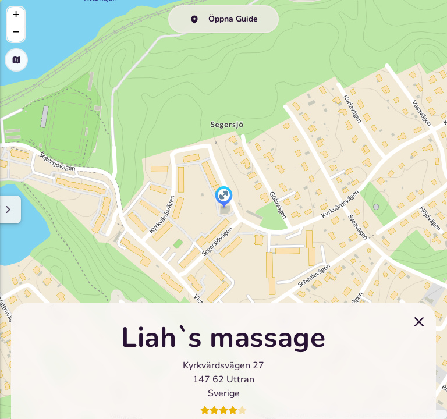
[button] (223, 198)
